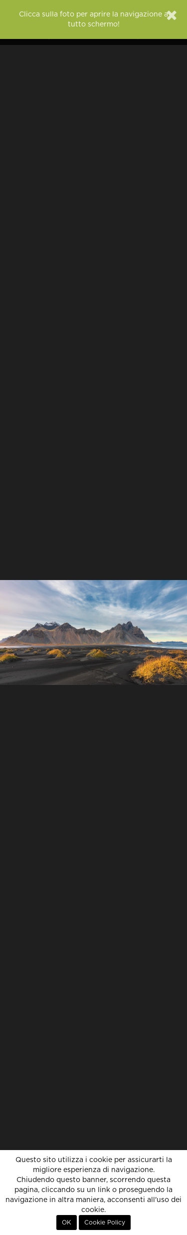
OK (66, 1223)
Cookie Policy (104, 1223)
